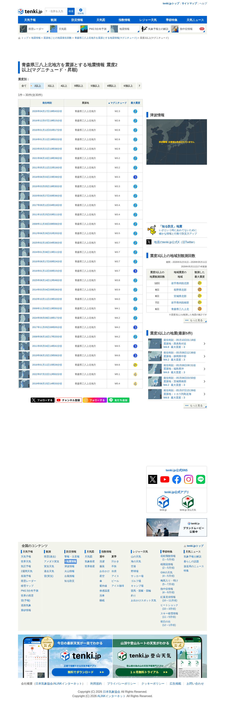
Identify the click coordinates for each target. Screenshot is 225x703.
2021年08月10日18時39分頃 (47, 158)
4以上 (64, 85)
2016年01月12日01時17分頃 (47, 130)
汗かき (115, 561)
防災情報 (77, 19)
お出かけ (105, 571)
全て (24, 85)
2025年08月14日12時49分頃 (47, 280)
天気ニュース (195, 19)
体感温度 (105, 590)
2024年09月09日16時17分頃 (47, 317)
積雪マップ (27, 585)
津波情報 (69, 566)
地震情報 (71, 561)
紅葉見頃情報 (170, 599)
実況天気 (49, 566)
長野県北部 (180, 289)
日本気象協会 (44, 683)
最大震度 (135, 103)
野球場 (134, 571)
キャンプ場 (137, 585)
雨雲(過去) (50, 556)
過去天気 (49, 571)
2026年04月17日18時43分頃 (47, 111)
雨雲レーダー (28, 580)
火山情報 (69, 571)
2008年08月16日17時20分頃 (47, 336)
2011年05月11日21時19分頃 (47, 167)
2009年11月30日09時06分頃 (47, 224)
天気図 (100, 19)
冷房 (113, 571)
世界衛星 (90, 566)
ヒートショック (170, 607)
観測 (53, 19)
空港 (133, 566)
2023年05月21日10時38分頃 (47, 148)
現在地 (81, 13)
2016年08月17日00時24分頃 (47, 261)
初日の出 (170, 623)
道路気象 (26, 605)
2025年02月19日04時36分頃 (47, 242)
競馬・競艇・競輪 (141, 590)
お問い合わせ (195, 683)
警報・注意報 (72, 556)
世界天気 (26, 561)
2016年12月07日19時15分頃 (47, 120)
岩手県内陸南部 (180, 302)
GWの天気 (170, 574)
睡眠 (102, 600)
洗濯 (102, 561)
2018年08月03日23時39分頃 (47, 177)
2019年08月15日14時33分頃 (47, 383)
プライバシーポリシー (121, 683)
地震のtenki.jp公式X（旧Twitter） (175, 242)
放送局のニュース (194, 566)
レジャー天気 (148, 19)
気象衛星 (90, 561)
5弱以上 (78, 85)
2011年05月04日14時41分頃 (47, 346)
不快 (113, 566)
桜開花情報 (170, 566)
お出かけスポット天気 (143, 600)
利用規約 (96, 683)
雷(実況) (48, 576)
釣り (133, 595)
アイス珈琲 (117, 585)
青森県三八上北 (180, 309)
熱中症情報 (170, 590)
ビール (115, 580)
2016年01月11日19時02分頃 (47, 139)
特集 (186, 570)
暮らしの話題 (191, 561)
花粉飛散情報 (170, 558)
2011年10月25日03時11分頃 (47, 214)
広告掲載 (175, 683)
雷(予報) (25, 600)
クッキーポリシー (152, 683)
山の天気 (136, 556)
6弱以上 (111, 85)
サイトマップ (189, 3)
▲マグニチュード (117, 103)
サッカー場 (137, 576)
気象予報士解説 (192, 556)
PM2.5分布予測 (29, 590)
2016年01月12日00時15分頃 (47, 270)
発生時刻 (47, 103)
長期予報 (26, 576)
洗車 (102, 595)
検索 (71, 11)
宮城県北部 (180, 296)
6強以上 (128, 85)
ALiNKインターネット (68, 683)
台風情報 (69, 576)
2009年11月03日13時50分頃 (47, 308)
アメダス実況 (51, 561)
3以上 (51, 85)
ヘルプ (203, 3)
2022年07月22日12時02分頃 (47, 374)
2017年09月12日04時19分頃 (47, 205)
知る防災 (69, 580)
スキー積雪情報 (170, 615)
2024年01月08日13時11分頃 (47, 252)
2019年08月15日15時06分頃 (47, 355)
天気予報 (30, 19)
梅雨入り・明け (170, 582)
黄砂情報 (26, 610)
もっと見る (196, 320)
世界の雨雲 (27, 595)
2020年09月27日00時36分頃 (47, 195)
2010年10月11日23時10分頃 (47, 299)
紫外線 (103, 585)
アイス (115, 576)
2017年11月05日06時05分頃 (47, 327)
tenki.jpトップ (171, 3)
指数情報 (124, 19)
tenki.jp (30, 12)
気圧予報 (26, 566)
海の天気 (136, 561)
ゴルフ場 (136, 580)
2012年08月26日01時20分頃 (47, 233)
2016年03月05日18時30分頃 (47, 186)
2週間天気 (26, 571)
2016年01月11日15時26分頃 (47, 364)
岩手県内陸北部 (180, 283)
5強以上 (95, 85)
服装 (102, 566)
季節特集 (171, 19)
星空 (102, 576)
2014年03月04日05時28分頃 (47, 289)
